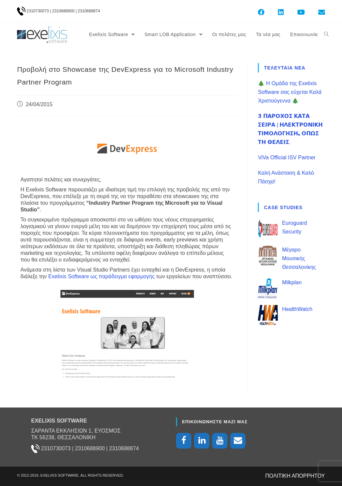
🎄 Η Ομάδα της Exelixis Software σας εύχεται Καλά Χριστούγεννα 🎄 (289, 92)
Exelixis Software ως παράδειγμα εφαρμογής (101, 276)
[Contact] (237, 441)
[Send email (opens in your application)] (318, 12)
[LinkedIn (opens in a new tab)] (281, 12)
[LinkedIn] (201, 441)
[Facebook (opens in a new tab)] (261, 12)
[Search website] (326, 34)
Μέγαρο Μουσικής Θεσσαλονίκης (299, 258)
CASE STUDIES (283, 207)
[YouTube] (219, 441)
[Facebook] (183, 441)
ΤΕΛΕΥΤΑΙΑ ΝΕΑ (284, 67)
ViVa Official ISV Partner (287, 157)
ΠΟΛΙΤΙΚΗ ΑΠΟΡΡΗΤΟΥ (295, 476)
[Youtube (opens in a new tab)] (301, 12)
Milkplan (292, 282)
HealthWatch (297, 309)
